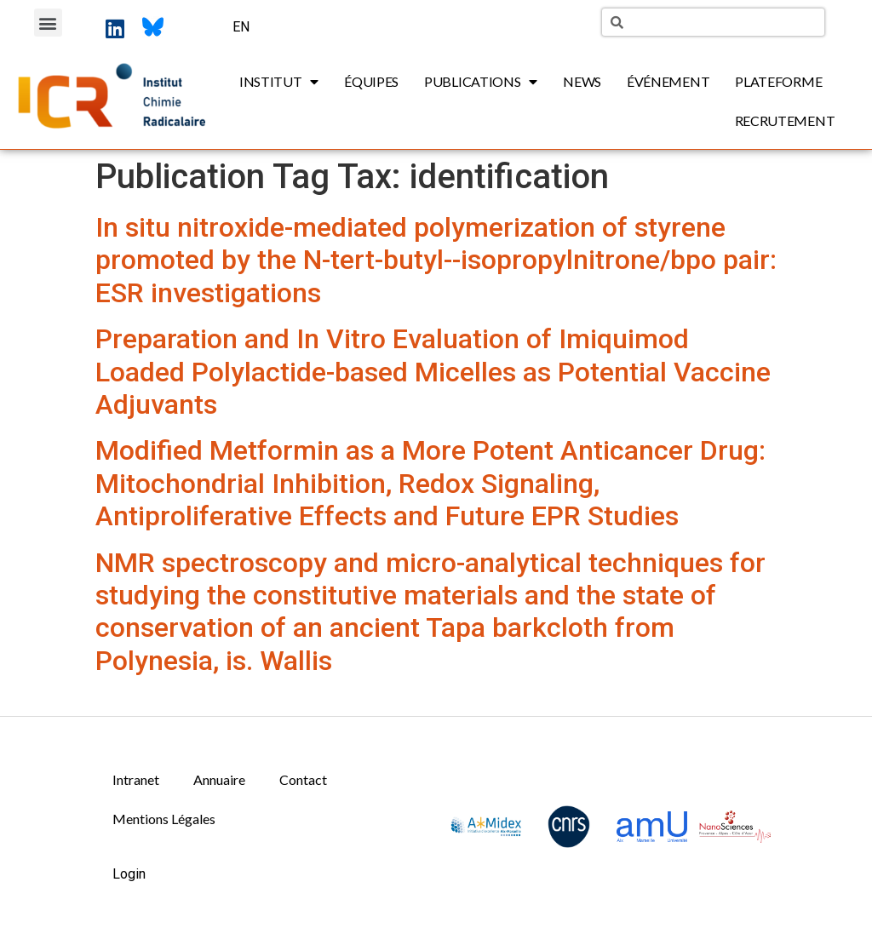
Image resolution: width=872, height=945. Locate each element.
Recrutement (785, 120)
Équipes (371, 81)
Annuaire (219, 779)
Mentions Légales (163, 818)
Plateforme (778, 81)
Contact (303, 779)
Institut (278, 81)
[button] (48, 23)
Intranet (135, 779)
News (582, 81)
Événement (668, 81)
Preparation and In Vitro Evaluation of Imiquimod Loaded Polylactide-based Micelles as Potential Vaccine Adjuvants (433, 372)
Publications (480, 81)
